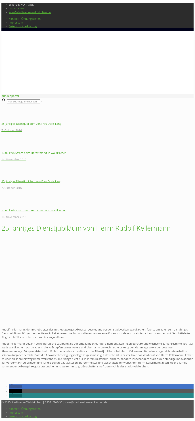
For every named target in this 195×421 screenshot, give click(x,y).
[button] (15, 386)
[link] (42, 101)
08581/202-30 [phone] (17, 8)
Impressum (16, 22)
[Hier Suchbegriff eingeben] (23, 101)
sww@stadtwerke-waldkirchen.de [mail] (30, 12)
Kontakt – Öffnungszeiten (25, 18)
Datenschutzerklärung (23, 26)
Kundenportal (10, 96)
